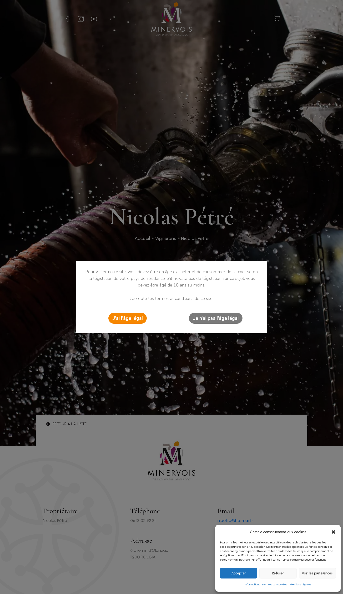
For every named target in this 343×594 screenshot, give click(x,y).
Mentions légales (300, 584)
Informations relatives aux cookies (266, 584)
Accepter (238, 573)
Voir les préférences (317, 573)
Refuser (278, 573)
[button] (333, 532)
